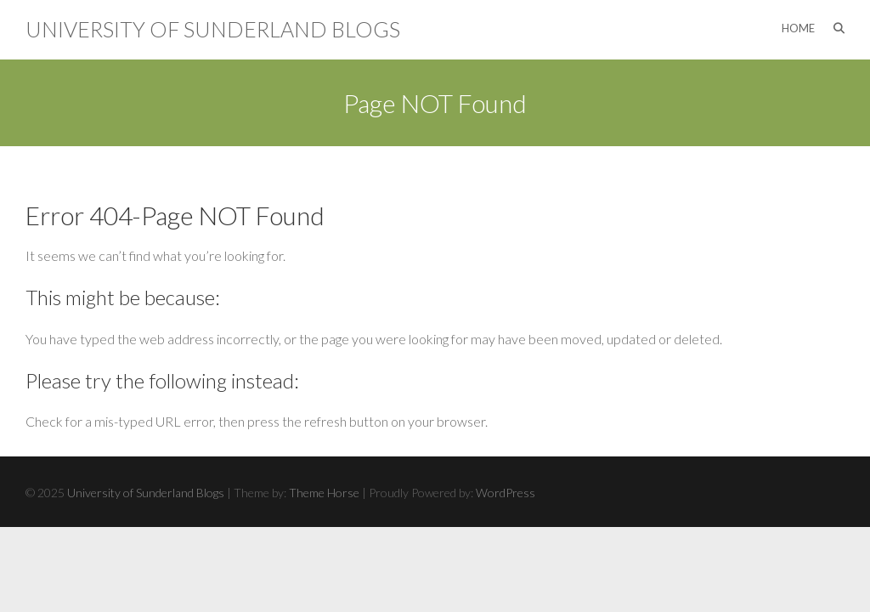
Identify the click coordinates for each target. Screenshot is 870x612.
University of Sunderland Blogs (212, 29)
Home (798, 28)
